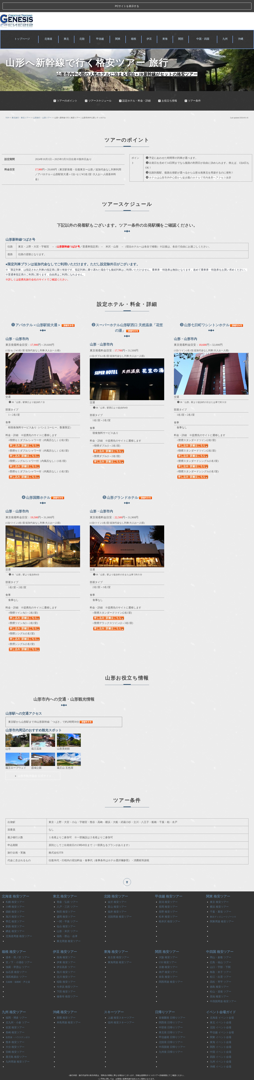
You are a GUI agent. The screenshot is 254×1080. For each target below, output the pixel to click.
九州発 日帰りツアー (171, 1041)
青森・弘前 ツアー (67, 891)
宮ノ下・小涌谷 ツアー (19, 952)
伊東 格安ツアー (66, 952)
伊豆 (149, 28)
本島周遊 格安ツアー (69, 1012)
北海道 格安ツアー (15, 886)
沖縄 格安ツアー (65, 1002)
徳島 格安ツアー (219, 976)
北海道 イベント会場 (222, 1007)
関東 (119, 28)
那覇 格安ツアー (66, 1007)
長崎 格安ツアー (15, 1022)
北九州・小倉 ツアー (18, 1012)
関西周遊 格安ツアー (171, 971)
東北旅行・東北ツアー (21, 107)
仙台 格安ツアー (66, 916)
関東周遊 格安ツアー (222, 911)
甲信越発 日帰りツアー (172, 1027)
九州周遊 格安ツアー (18, 1051)
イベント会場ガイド (221, 1002)
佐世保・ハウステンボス (18, 1027)
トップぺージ (23, 28)
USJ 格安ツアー (168, 952)
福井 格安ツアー (117, 901)
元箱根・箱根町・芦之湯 (18, 971)
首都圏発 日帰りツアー (172, 1007)
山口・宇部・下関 (220, 956)
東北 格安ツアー (65, 886)
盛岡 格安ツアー (66, 906)
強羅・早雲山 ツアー (18, 956)
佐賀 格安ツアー (15, 1017)
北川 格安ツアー (66, 966)
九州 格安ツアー (14, 1002)
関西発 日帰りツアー (171, 1012)
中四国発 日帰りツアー (172, 1036)
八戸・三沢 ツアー (67, 896)
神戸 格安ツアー (168, 961)
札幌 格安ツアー (15, 891)
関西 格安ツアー (167, 941)
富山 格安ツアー (117, 896)
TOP (7, 107)
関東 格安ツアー (218, 886)
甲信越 (101, 28)
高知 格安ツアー (219, 986)
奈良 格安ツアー (168, 966)
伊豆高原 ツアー (66, 956)
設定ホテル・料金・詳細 (135, 90)
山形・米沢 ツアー (67, 921)
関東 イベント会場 (220, 1027)
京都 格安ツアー (168, 956)
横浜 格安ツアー (219, 896)
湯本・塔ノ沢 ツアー (18, 947)
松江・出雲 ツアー (220, 966)
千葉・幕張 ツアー (220, 901)
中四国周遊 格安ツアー (223, 991)
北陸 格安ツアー (116, 886)
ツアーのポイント (65, 90)
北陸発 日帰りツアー (171, 1032)
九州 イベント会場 (220, 1051)
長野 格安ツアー (168, 901)
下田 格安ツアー (66, 981)
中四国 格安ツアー (219, 941)
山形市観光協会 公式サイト (33, 765)
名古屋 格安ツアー (118, 947)
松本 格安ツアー (168, 906)
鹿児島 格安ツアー (16, 1046)
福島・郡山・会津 (67, 926)
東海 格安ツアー (116, 941)
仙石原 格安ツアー (16, 961)
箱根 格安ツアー (14, 941)
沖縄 (240, 28)
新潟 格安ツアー (168, 891)
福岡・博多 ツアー (16, 1007)
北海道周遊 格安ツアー (19, 926)
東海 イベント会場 (220, 1032)
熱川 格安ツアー (66, 961)
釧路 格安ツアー (15, 916)
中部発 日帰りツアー (171, 1017)
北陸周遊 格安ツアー (120, 906)
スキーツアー (114, 1002)
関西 (180, 28)
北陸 (83, 28)
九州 (225, 28)
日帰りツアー (165, 1002)
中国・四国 (203, 28)
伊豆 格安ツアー (65, 941)
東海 (165, 28)
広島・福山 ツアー (220, 952)
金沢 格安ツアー (117, 891)
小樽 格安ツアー (15, 896)
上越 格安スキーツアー (121, 1007)
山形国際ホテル (36, 487)
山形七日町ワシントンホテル (204, 315)
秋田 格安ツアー (66, 901)
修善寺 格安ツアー (67, 986)
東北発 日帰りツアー (171, 1022)
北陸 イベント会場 (220, 1017)
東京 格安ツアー (219, 891)
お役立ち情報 (167, 90)
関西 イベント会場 (220, 1036)
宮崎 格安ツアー (15, 1041)
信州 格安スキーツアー (121, 1012)
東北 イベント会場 (220, 1012)
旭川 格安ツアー (15, 906)
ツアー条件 (192, 90)
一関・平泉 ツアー (67, 911)
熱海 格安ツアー (66, 947)
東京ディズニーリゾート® (223, 906)
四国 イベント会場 (220, 1046)
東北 (68, 28)
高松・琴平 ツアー (220, 971)
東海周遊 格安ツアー (120, 952)
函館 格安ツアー (15, 901)
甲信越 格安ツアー (168, 886)
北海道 (50, 28)
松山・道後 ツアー (220, 981)
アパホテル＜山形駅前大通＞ (36, 315)
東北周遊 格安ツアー (69, 930)
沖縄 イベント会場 (220, 1056)
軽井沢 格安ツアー (169, 911)
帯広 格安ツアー (15, 911)
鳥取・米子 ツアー (220, 961)
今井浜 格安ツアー (67, 976)
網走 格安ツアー (15, 921)
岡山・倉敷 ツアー (220, 947)
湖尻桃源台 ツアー (16, 966)
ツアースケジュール (98, 90)
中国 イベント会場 (220, 1041)
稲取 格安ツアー (66, 971)
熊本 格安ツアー (15, 1032)
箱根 (134, 28)
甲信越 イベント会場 (222, 1022)
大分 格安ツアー (15, 1036)
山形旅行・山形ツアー (42, 107)
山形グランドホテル (120, 487)
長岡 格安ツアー (168, 896)
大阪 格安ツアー (168, 947)
